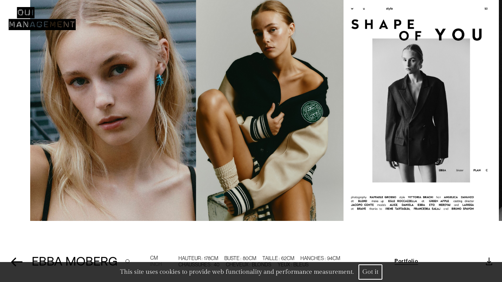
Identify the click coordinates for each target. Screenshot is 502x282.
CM (154, 260)
